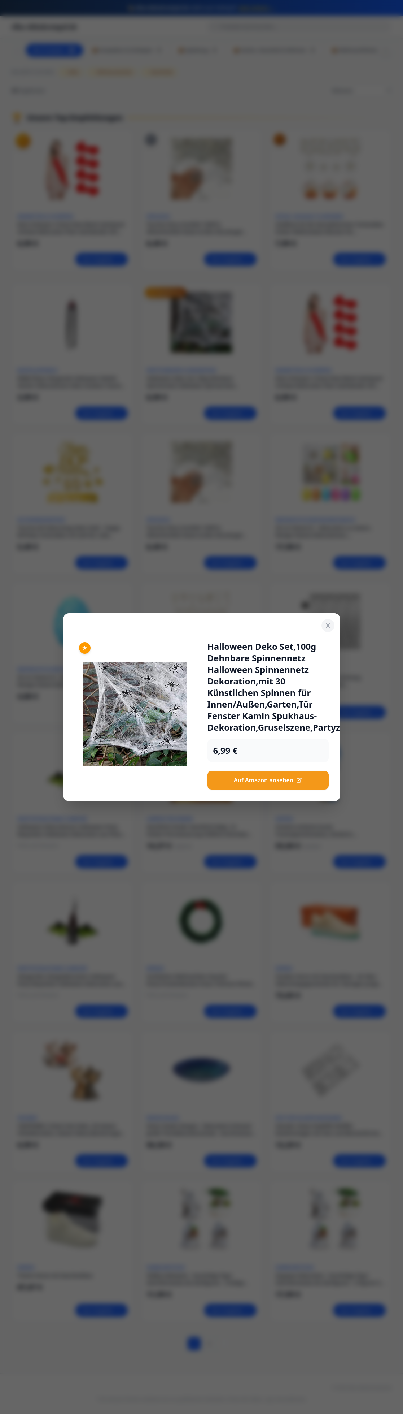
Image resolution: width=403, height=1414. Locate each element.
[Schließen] (327, 625)
